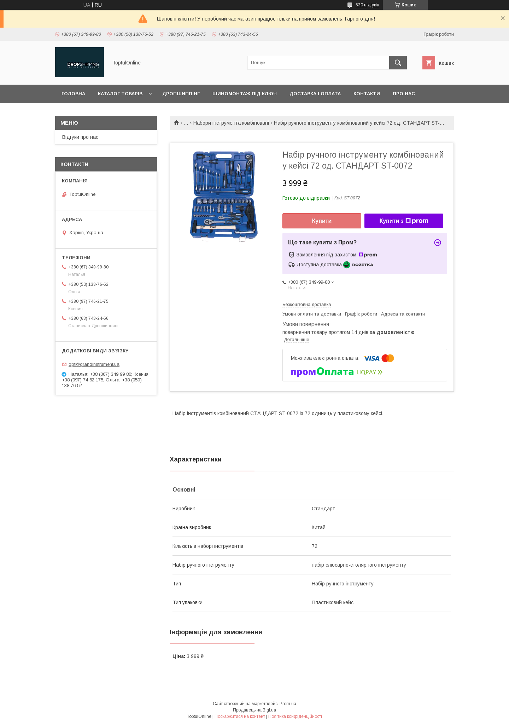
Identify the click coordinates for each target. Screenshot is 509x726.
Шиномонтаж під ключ (244, 93)
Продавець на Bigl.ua (254, 710)
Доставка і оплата (315, 93)
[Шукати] (398, 62)
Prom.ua (288, 703)
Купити (322, 221)
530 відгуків (367, 4)
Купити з (403, 221)
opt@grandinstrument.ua (94, 364)
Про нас (404, 93)
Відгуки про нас (80, 137)
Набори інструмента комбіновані (231, 123)
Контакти (366, 93)
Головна (73, 93)
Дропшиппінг (181, 93)
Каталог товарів (120, 93)
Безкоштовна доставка (306, 304)
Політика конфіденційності (295, 716)
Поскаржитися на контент (240, 716)
